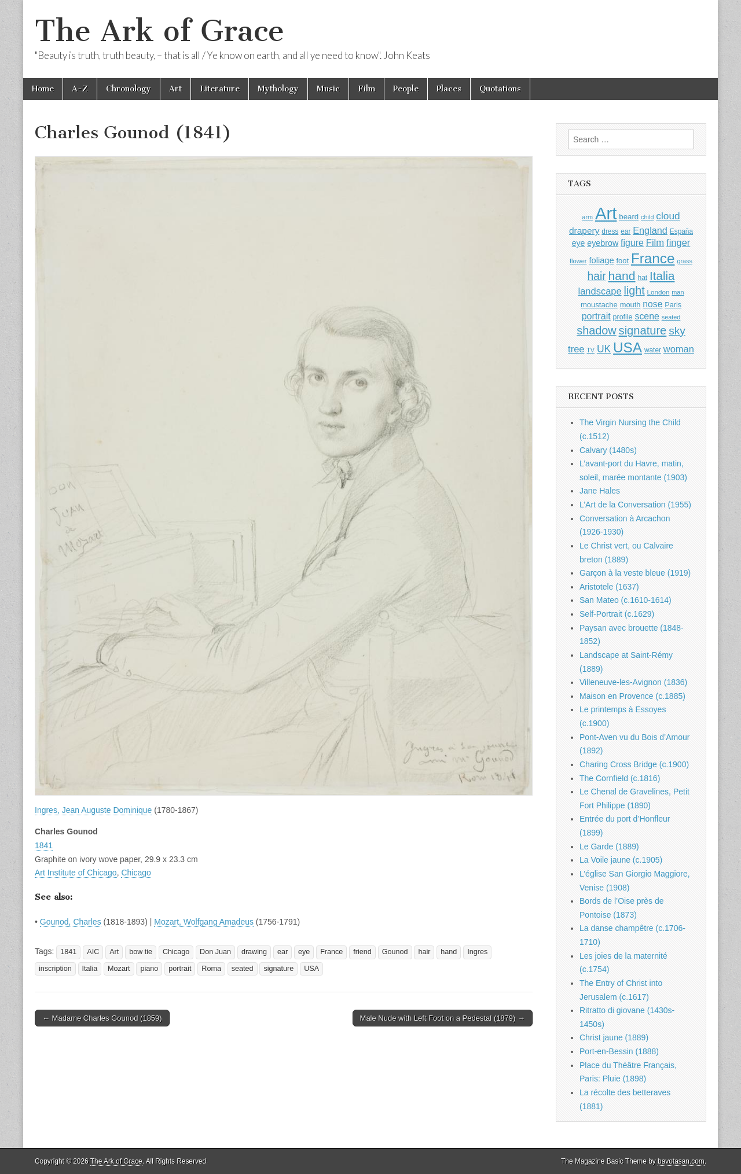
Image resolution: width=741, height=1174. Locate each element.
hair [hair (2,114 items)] (597, 276)
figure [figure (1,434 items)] (632, 243)
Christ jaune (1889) (613, 1037)
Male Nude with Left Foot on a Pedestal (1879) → (442, 1018)
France (331, 952)
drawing (254, 952)
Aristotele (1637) (609, 586)
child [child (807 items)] (647, 217)
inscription (55, 969)
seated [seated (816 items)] (671, 317)
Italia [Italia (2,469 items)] (662, 275)
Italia (90, 969)
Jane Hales (599, 490)
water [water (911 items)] (652, 350)
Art (175, 89)
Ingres (477, 952)
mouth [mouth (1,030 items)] (630, 304)
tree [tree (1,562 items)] (576, 349)
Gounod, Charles (70, 921)
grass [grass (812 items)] (684, 260)
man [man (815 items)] (678, 292)
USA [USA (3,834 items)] (627, 347)
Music (328, 89)
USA (311, 969)
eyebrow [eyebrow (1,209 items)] (602, 243)
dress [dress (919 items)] (609, 231)
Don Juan (215, 952)
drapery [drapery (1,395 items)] (584, 230)
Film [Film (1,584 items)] (655, 242)
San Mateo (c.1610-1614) (625, 600)
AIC (93, 952)
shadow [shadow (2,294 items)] (597, 330)
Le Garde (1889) (609, 846)
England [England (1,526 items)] (650, 230)
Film (366, 89)
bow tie (140, 952)
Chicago (136, 872)
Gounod (395, 952)
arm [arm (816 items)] (587, 217)
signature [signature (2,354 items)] (643, 330)
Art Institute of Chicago (76, 872)
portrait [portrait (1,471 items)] (596, 316)
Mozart (119, 969)
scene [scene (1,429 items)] (646, 316)
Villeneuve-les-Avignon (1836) (633, 682)
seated (243, 969)
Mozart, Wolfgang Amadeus (204, 921)
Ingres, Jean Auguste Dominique (93, 810)
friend (362, 952)
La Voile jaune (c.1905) (620, 859)
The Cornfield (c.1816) (619, 778)
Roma (211, 969)
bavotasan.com (681, 1161)
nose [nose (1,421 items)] (652, 304)
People (406, 89)
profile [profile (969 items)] (623, 317)
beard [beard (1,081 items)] (629, 216)
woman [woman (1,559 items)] (678, 349)
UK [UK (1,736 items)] (604, 349)
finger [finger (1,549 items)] (678, 242)
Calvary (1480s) (608, 450)
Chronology (128, 89)
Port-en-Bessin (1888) (619, 1051)
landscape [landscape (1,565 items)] (600, 291)
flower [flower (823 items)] (578, 260)
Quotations (500, 89)
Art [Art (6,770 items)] (606, 213)
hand (449, 952)
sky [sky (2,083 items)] (677, 331)
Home (43, 89)
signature (278, 969)
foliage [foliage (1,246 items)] (601, 260)
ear (282, 952)
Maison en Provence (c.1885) (632, 696)
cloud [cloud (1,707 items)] (668, 216)
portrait (179, 969)
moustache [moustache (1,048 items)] (599, 304)
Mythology (278, 89)
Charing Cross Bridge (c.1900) (634, 764)
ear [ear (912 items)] (625, 231)
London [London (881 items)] (658, 292)
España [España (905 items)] (681, 231)
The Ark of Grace (159, 31)
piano (149, 969)
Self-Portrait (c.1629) (616, 614)
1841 (44, 845)
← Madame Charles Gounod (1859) (102, 1018)
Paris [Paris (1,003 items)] (673, 305)
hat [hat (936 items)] (642, 278)
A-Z (80, 89)
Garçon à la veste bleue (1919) (635, 572)
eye (304, 952)
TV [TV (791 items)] (590, 350)
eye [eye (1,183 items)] (578, 243)
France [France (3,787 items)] (653, 258)
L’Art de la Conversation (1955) (635, 504)
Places (448, 89)
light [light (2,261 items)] (634, 290)
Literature (220, 89)
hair (424, 952)
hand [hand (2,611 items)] (622, 275)
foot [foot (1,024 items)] (623, 260)
